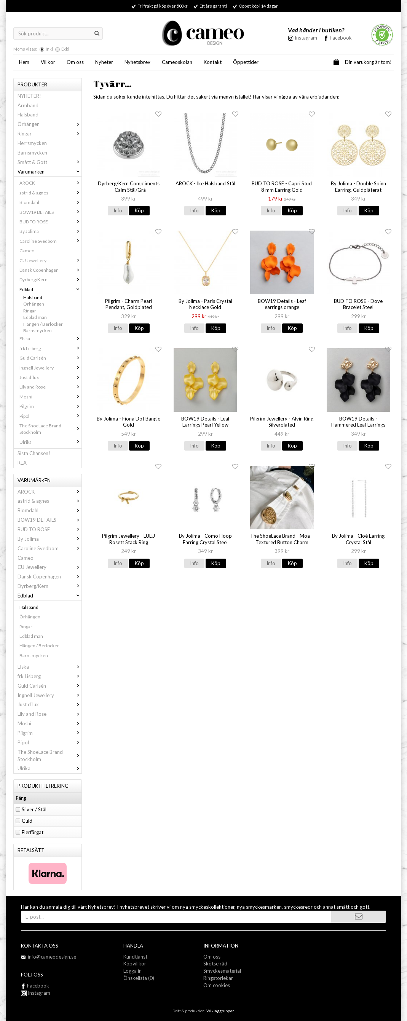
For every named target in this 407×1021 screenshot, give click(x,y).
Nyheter (104, 62)
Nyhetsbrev (137, 62)
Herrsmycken (32, 143)
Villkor (48, 62)
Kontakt (213, 62)
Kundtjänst (135, 957)
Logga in (132, 971)
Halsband (28, 114)
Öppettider (246, 62)
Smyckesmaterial (222, 971)
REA (22, 463)
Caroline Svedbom (50, 241)
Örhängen (49, 124)
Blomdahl (50, 202)
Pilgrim (50, 406)
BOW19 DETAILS (50, 212)
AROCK (50, 183)
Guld (27, 821)
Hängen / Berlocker (43, 324)
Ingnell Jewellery (50, 368)
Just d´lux (50, 377)
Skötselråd (215, 963)
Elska (50, 338)
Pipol (50, 416)
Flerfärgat (32, 832)
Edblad (50, 289)
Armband (28, 105)
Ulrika (50, 442)
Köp (139, 210)
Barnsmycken (32, 153)
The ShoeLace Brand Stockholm (50, 429)
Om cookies (216, 985)
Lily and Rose (50, 387)
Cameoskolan (177, 62)
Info (117, 210)
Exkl (65, 48)
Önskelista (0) (138, 978)
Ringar (49, 134)
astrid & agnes (50, 193)
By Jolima (50, 231)
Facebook (341, 38)
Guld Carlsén (50, 358)
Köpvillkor (134, 963)
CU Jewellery (50, 260)
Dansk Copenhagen (50, 270)
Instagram (35, 993)
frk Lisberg (50, 348)
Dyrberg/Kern (50, 279)
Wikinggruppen (220, 1010)
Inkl (49, 48)
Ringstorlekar (218, 978)
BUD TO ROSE (50, 222)
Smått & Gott (49, 162)
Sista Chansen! (34, 453)
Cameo (26, 250)
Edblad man (35, 317)
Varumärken (49, 172)
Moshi (50, 397)
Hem (24, 62)
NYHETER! (29, 96)
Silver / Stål (34, 809)
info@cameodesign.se (52, 957)
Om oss (75, 62)
